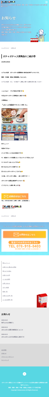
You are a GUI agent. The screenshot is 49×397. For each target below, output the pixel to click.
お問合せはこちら (27, 234)
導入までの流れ (7, 271)
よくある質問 (6, 279)
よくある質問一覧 (7, 299)
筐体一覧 (5, 291)
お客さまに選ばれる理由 (9, 267)
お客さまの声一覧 (7, 295)
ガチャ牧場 (6, 287)
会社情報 (3, 350)
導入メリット (6, 263)
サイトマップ (5, 360)
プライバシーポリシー (7, 356)
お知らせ (3, 353)
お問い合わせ (6, 283)
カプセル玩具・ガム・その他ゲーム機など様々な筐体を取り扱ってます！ (21, 81)
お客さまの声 (6, 275)
